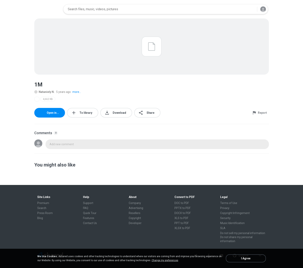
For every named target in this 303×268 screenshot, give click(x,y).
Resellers (134, 213)
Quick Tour (89, 213)
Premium (43, 203)
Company (135, 203)
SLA (222, 228)
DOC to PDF (181, 203)
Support (88, 203)
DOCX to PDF (182, 213)
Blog (40, 218)
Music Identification (232, 223)
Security (225, 218)
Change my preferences (165, 260)
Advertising (136, 208)
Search (41, 208)
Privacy (224, 208)
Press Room (45, 213)
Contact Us (90, 223)
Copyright (135, 218)
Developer (135, 223)
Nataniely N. (44, 91)
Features (88, 218)
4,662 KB (48, 99)
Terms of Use (228, 203)
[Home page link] (47, 9)
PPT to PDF (181, 223)
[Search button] (251, 9)
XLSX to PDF (182, 228)
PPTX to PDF (182, 208)
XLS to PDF (181, 218)
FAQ (85, 208)
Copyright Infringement (235, 213)
